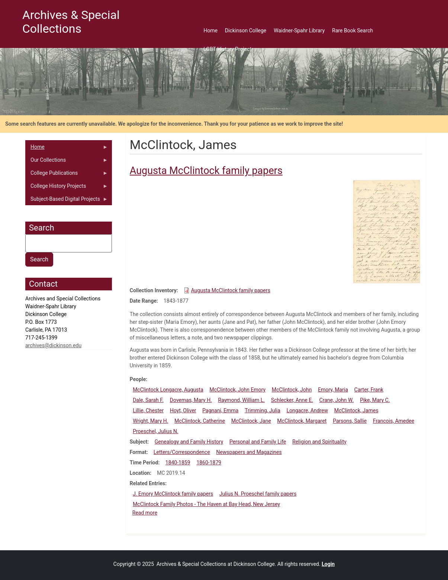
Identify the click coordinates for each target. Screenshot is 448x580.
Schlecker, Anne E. (292, 400)
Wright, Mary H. (150, 421)
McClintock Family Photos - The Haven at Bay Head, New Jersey (206, 504)
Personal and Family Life (257, 442)
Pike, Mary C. (375, 400)
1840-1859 (177, 462)
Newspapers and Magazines (249, 452)
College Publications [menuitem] (66, 175)
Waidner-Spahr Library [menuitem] (299, 30)
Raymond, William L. (241, 400)
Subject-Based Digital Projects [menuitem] (66, 201)
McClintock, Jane (251, 421)
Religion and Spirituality (319, 442)
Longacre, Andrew (307, 410)
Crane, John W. (336, 400)
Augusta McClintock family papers (230, 290)
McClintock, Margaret (302, 421)
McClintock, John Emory (238, 390)
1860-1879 (208, 462)
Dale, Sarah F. (148, 400)
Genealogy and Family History (189, 442)
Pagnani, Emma (220, 410)
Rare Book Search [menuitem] (352, 30)
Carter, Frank (368, 390)
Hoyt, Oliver (183, 410)
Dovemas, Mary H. (191, 400)
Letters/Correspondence (182, 452)
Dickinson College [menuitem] (245, 30)
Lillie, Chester (148, 410)
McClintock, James (356, 410)
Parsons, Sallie (350, 421)
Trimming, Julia (262, 410)
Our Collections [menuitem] (66, 162)
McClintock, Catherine (199, 421)
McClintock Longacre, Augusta (168, 390)
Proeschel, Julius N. (155, 431)
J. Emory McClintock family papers (173, 494)
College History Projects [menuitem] (66, 188)
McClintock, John (292, 390)
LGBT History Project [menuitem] (227, 49)
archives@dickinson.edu (53, 345)
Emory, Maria (333, 390)
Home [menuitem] (210, 30)
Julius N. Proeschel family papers (258, 494)
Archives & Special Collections (71, 22)
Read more (144, 513)
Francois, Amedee (393, 421)
